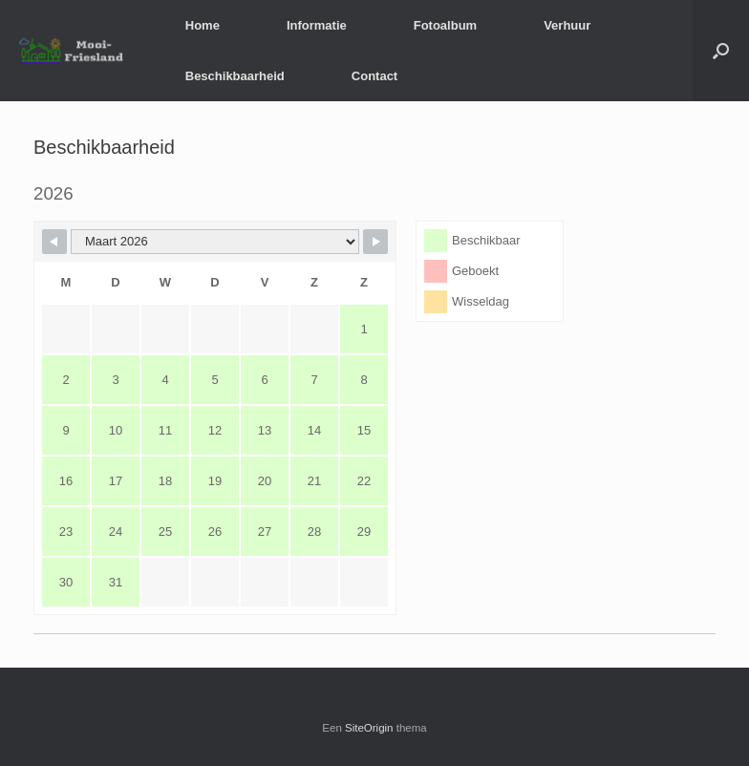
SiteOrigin (369, 728)
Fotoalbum (445, 25)
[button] (721, 50)
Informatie (317, 25)
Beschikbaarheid (235, 76)
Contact (374, 76)
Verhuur (567, 25)
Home (202, 25)
